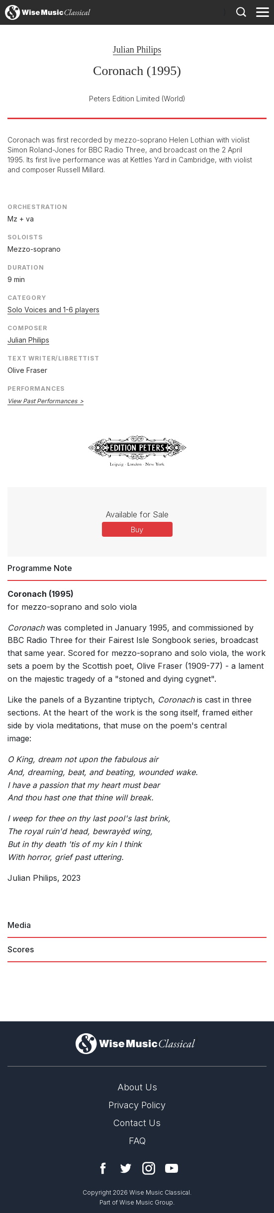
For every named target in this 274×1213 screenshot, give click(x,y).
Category (26, 297)
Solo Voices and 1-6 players (53, 309)
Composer (27, 328)
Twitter (125, 1168)
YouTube (171, 1168)
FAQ (137, 1141)
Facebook (102, 1168)
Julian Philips (137, 50)
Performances (36, 388)
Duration (25, 267)
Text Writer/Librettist (53, 358)
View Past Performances (42, 401)
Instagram (148, 1168)
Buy (137, 529)
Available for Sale (137, 514)
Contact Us (137, 1123)
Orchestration (37, 207)
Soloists (25, 237)
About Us (137, 1087)
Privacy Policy (137, 1105)
